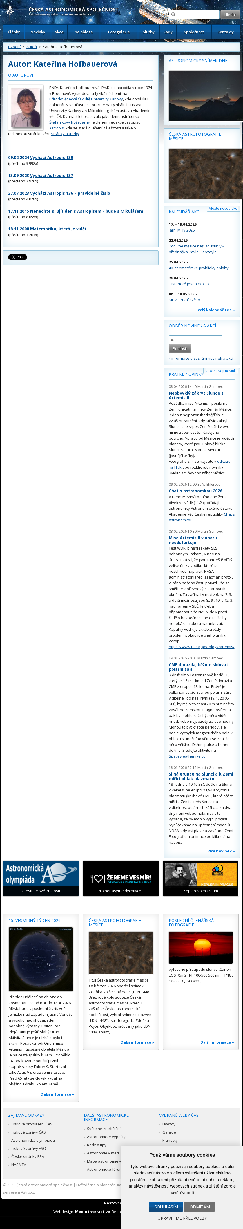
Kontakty (225, 32)
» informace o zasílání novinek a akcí (201, 358)
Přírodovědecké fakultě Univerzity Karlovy (86, 99)
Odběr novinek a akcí (192, 325)
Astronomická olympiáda (33, 1140)
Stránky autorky (65, 133)
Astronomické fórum (105, 1169)
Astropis (56, 128)
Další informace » (57, 1094)
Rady (168, 32)
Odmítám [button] (200, 1207)
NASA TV (18, 1164)
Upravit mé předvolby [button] (182, 1218)
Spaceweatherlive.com (189, 756)
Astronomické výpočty (106, 1136)
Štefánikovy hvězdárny (69, 122)
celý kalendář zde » (216, 309)
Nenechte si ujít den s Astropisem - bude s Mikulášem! (87, 211)
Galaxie (169, 1132)
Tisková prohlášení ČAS (31, 1124)
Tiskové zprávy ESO (28, 1148)
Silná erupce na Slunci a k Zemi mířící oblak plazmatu (201, 776)
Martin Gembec (210, 386)
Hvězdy (168, 1124)
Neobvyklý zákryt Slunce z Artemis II (196, 395)
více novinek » (221, 851)
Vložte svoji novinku (222, 370)
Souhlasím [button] (166, 1207)
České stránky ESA (27, 1156)
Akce (59, 32)
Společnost (194, 32)
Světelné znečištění (104, 1128)
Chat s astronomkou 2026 (195, 491)
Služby (149, 32)
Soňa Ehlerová (209, 484)
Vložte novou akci (223, 208)
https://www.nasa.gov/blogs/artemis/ (202, 646)
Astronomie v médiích (106, 1153)
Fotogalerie (119, 32)
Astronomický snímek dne (198, 60)
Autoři (31, 46)
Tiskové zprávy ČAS (28, 1132)
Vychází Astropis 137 (51, 175)
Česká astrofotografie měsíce (195, 136)
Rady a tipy (96, 1144)
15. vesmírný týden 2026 (35, 920)
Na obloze (83, 32)
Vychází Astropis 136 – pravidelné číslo (70, 193)
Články (14, 32)
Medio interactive (92, 1211)
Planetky (170, 1140)
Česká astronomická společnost (44, 1185)
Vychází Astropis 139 (51, 157)
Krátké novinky (186, 374)
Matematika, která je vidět (58, 229)
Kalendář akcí (184, 211)
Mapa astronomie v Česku (110, 1161)
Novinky (37, 32)
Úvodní (14, 46)
